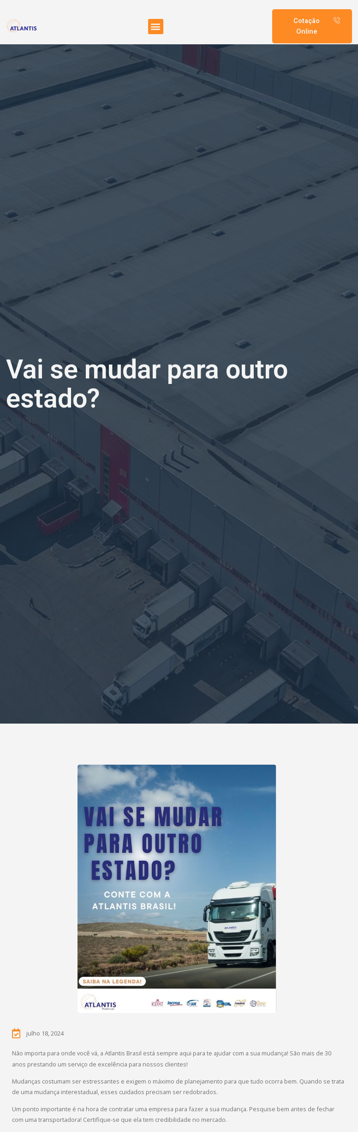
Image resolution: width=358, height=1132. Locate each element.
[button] (155, 26)
